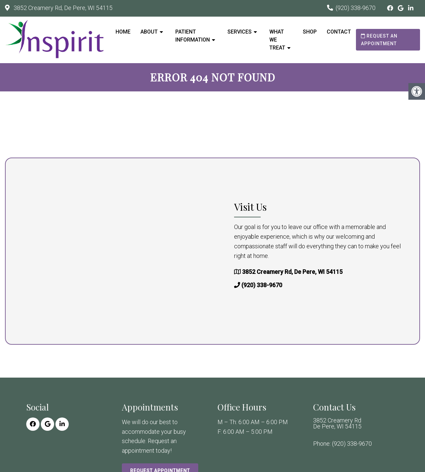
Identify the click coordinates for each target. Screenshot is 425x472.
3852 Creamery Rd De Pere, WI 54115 (337, 423)
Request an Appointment (379, 39)
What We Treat (277, 40)
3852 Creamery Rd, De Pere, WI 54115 (62, 7)
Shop (310, 32)
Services (239, 32)
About (149, 32)
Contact (339, 32)
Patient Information (192, 36)
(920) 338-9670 (356, 7)
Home (123, 32)
